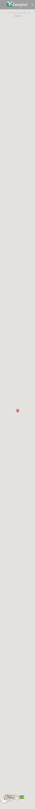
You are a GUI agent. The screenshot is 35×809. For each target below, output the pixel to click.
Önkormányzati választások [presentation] (13, 448)
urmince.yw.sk (12, 236)
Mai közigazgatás (17, 366)
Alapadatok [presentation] (8, 70)
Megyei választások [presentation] (10, 451)
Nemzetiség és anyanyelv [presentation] (12, 320)
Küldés (25, 802)
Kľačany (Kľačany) (18, 83)
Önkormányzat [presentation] (8, 218)
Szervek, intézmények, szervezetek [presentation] (15, 222)
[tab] (8, 70)
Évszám (17, 360)
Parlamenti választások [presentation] (12, 454)
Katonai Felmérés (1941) (22, 115)
